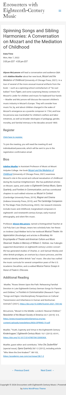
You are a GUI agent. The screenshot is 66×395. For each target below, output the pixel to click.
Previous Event (20, 370)
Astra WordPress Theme (34, 388)
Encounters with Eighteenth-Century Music (24, 11)
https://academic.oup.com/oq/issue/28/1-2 (23, 356)
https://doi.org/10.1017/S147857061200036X (25, 337)
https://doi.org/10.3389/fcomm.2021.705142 (41, 304)
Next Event (47, 370)
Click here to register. (13, 137)
